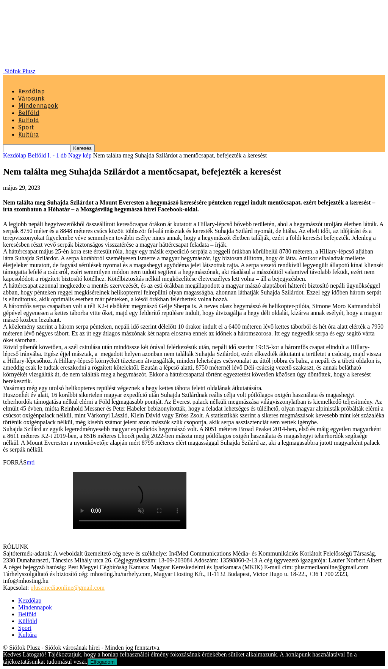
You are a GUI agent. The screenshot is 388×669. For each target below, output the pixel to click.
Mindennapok (38, 105)
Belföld (28, 112)
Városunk (31, 98)
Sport (26, 127)
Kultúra (28, 134)
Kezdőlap (31, 91)
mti (30, 462)
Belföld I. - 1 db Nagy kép (59, 155)
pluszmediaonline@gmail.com (67, 587)
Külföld (28, 120)
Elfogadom (103, 662)
